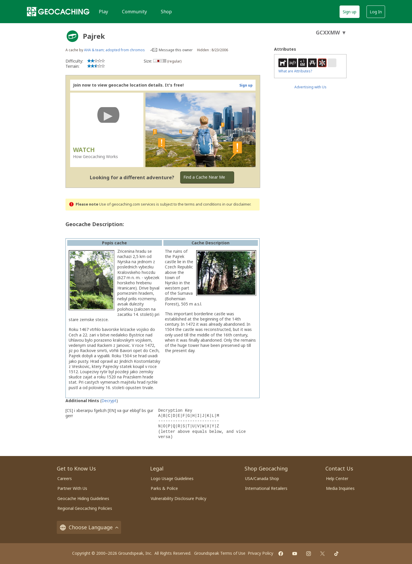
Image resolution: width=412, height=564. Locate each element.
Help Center (337, 478)
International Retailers (266, 488)
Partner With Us (72, 488)
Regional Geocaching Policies (84, 508)
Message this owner (176, 49)
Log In (376, 11)
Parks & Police (164, 488)
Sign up (349, 11)
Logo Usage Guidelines (172, 478)
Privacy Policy (260, 553)
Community (134, 11)
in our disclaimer (236, 204)
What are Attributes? (295, 71)
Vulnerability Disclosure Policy (178, 498)
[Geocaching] (58, 11)
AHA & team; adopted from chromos (114, 49)
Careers (64, 478)
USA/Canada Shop (262, 478)
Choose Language (89, 527)
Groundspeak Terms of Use (219, 553)
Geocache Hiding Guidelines (83, 498)
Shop (166, 11)
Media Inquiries (340, 488)
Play (103, 11)
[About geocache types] (72, 36)
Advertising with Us (310, 87)
